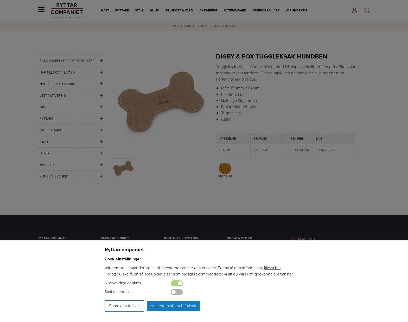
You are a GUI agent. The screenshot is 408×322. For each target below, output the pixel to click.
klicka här (272, 268)
